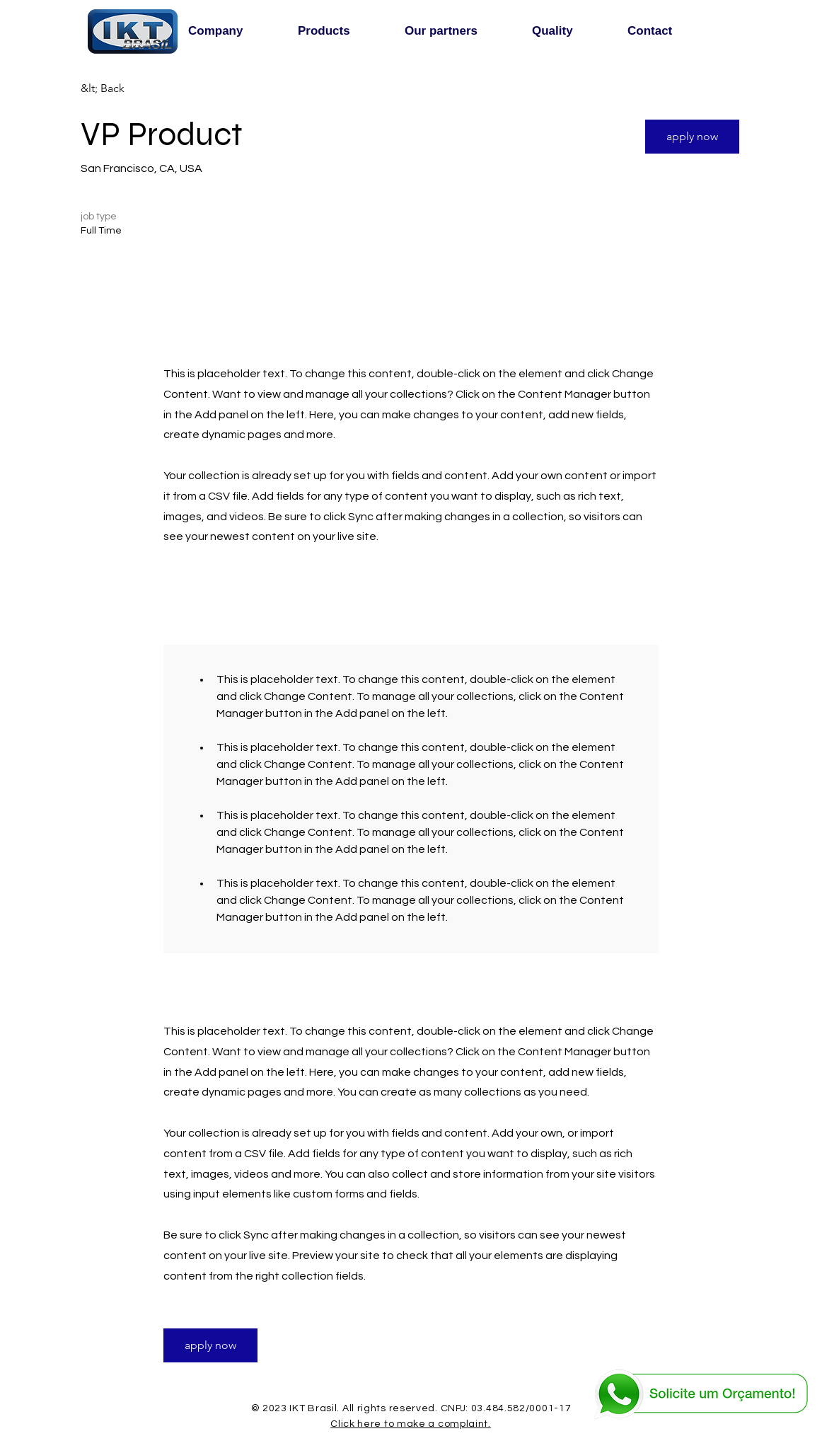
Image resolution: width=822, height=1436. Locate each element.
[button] (692, 137)
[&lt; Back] (131, 88)
